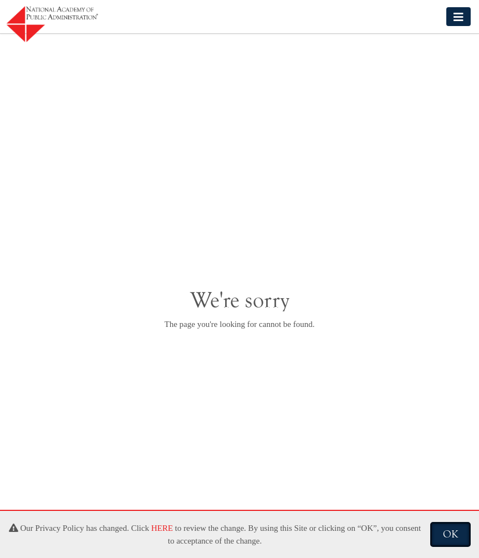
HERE (162, 528)
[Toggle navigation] (458, 16)
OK (450, 534)
